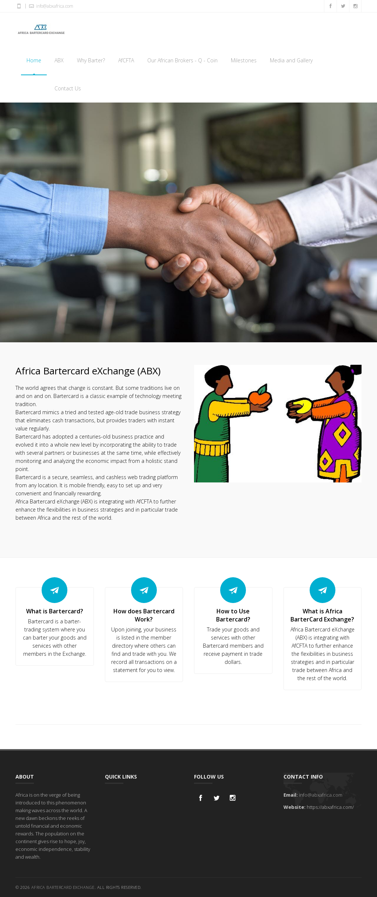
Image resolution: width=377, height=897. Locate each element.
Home (34, 60)
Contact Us (67, 88)
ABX (59, 60)
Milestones (244, 60)
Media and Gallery (291, 60)
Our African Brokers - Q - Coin (182, 60)
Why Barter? (91, 60)
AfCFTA (126, 60)
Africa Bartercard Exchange (63, 887)
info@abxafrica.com (320, 795)
